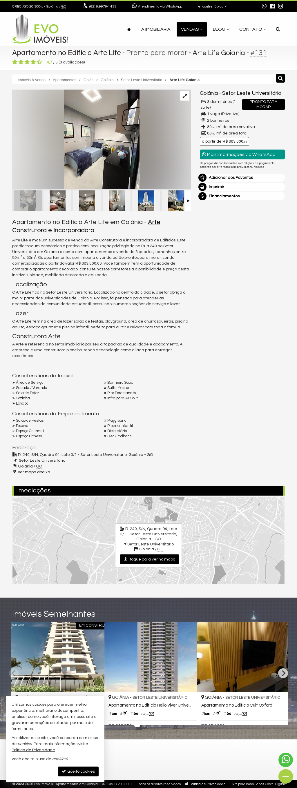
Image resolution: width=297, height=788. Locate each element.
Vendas (191, 29)
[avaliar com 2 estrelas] (21, 62)
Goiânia (209, 93)
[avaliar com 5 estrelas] (39, 62)
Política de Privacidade (207, 784)
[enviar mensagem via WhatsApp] (264, 6)
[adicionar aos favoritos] (186, 716)
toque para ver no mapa (149, 559)
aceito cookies (78, 771)
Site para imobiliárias (248, 783)
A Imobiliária (156, 29)
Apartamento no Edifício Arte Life (67, 53)
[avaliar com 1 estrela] (15, 62)
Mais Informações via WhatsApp (239, 154)
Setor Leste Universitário (251, 93)
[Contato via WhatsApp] (285, 760)
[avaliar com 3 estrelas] (27, 62)
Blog (221, 29)
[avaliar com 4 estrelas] (33, 62)
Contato (252, 29)
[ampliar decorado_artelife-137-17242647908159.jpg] (76, 140)
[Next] (283, 673)
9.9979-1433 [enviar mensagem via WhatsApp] (102, 6)
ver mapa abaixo (34, 472)
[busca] (278, 29)
